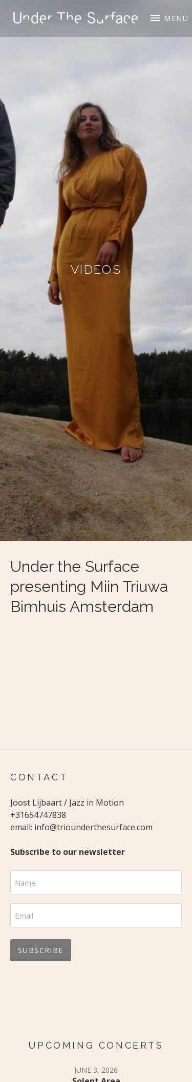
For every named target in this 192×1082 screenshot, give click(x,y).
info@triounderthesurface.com (93, 827)
